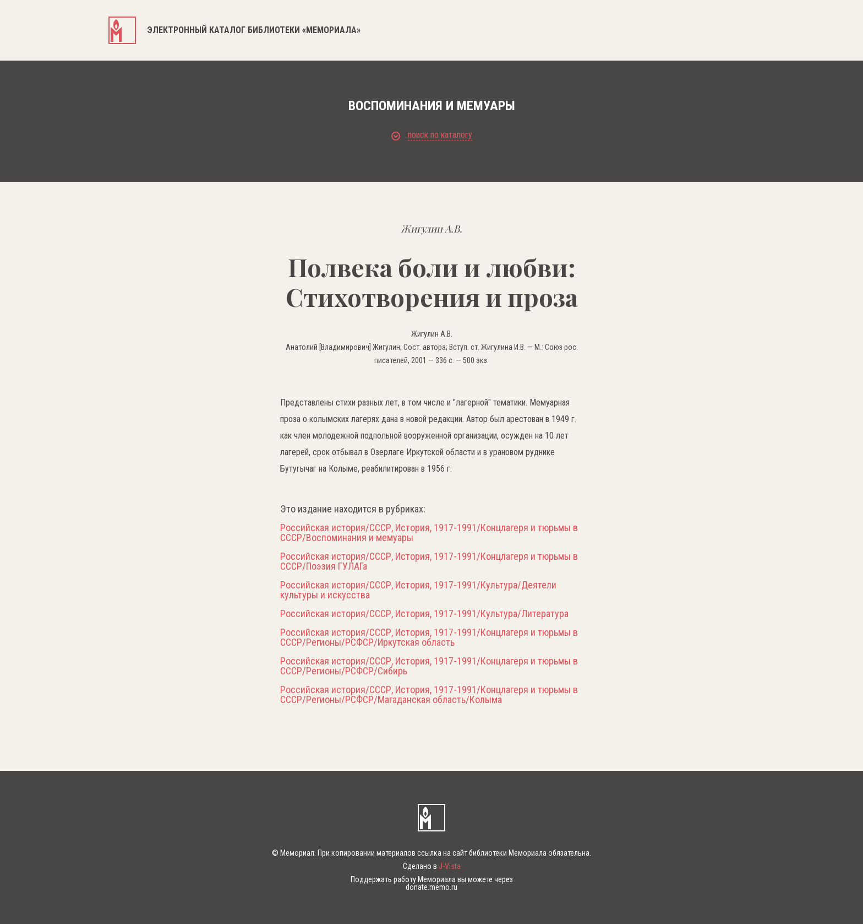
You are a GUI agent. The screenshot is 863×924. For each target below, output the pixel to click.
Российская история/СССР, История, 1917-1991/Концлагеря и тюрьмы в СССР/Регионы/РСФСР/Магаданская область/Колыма (429, 695)
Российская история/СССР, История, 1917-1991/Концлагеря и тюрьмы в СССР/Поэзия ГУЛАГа (429, 561)
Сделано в (432, 866)
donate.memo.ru (431, 887)
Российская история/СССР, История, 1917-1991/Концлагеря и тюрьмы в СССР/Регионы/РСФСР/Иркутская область (429, 637)
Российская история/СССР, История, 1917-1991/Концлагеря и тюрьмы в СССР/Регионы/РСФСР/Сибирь (429, 666)
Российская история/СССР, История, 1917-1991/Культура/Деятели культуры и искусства (418, 590)
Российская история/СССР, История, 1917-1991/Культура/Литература (424, 614)
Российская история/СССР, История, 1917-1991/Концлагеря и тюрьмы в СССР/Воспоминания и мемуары (429, 533)
